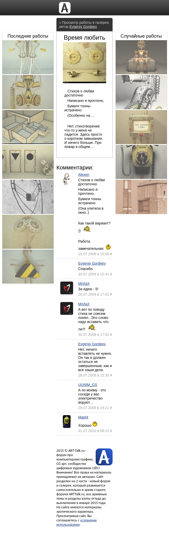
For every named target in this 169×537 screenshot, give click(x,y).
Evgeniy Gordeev (83, 27)
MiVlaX (84, 284)
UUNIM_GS (87, 385)
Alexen (83, 175)
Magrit (83, 417)
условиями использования (76, 522)
